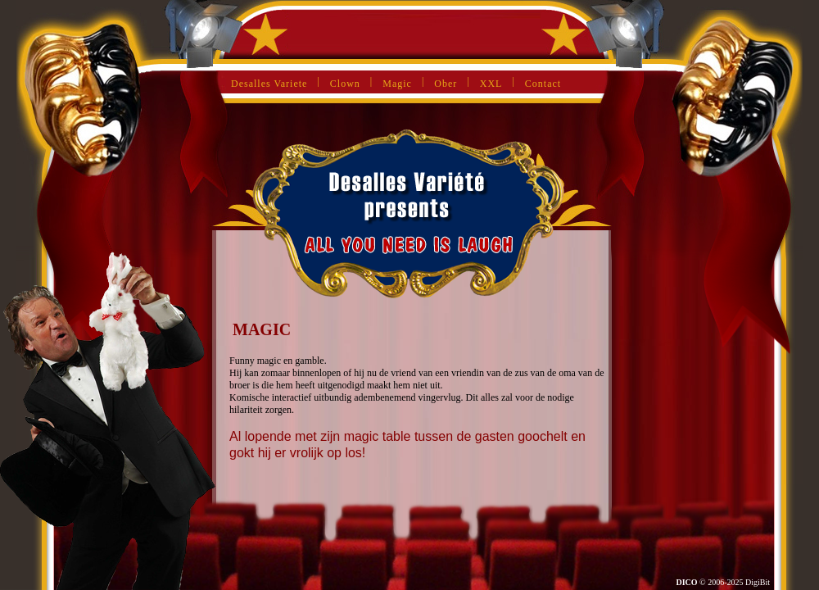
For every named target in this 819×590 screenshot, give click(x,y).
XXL (491, 83)
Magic (397, 83)
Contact (543, 83)
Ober (445, 83)
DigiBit (757, 582)
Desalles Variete (269, 83)
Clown (345, 83)
